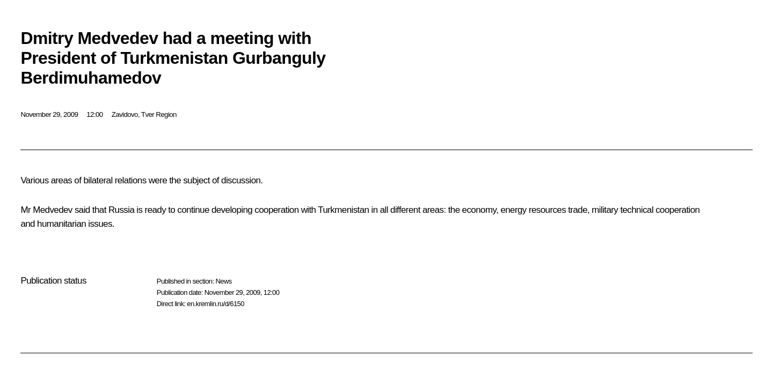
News (223, 281)
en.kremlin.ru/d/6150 (215, 304)
